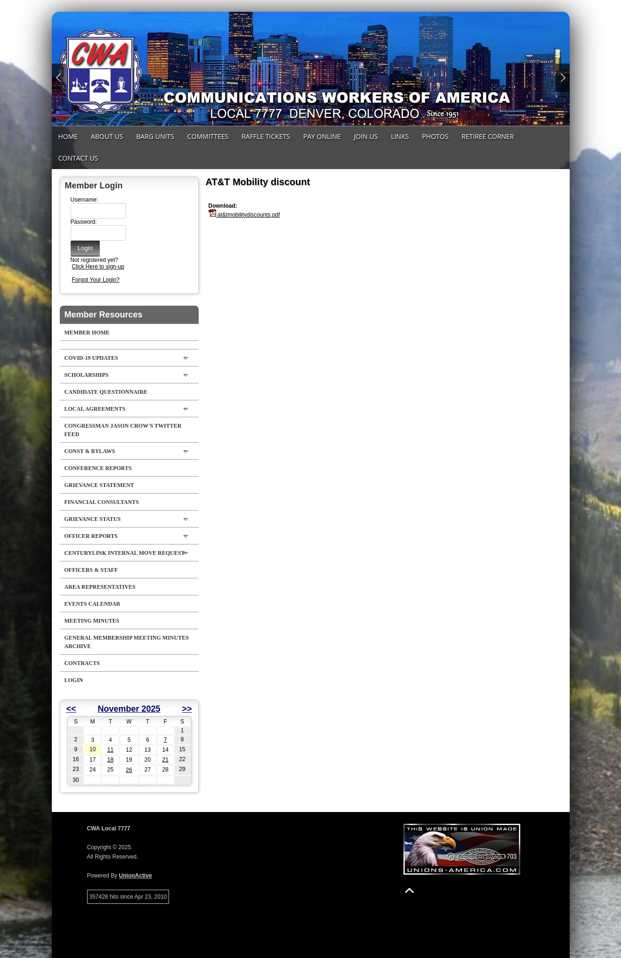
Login (74, 680)
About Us (107, 136)
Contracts (82, 663)
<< (71, 709)
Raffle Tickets (266, 136)
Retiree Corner (487, 136)
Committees (207, 136)
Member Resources (104, 314)
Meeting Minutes (92, 620)
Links (400, 136)
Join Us (366, 136)
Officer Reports (91, 536)
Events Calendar (93, 604)
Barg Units (155, 136)
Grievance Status (93, 519)
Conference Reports (98, 468)
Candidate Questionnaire (106, 392)
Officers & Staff (91, 570)
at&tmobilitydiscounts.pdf (244, 214)
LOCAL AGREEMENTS (95, 409)
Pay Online (322, 136)
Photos (435, 136)
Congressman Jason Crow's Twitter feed (123, 430)
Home (68, 136)
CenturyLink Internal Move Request (125, 553)
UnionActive (135, 875)
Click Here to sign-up (98, 266)
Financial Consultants (102, 502)
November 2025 (128, 709)
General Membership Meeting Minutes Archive (127, 641)
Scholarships (87, 375)
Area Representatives (100, 587)
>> (187, 709)
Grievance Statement (99, 485)
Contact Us (78, 158)
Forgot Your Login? (96, 279)
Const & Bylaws (90, 451)
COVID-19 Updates (91, 358)
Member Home (87, 332)
